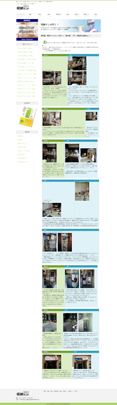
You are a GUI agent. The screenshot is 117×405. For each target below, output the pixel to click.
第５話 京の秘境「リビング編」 (26, 63)
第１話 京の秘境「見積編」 (25, 48)
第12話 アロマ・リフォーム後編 (26, 88)
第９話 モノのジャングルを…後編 (27, 77)
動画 (61, 391)
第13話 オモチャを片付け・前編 (26, 92)
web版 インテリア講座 (24, 150)
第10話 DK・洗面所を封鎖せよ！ (26, 81)
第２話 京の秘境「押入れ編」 (25, 52)
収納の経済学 (21, 154)
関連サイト (71, 391)
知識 (48, 391)
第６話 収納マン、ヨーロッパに (26, 66)
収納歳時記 (21, 136)
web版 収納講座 (22, 147)
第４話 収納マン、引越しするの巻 (27, 59)
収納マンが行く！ (22, 143)
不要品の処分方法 (22, 162)
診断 (45, 391)
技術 (52, 391)
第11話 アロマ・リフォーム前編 (26, 85)
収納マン (65, 391)
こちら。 (36, 3)
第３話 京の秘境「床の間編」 (25, 55)
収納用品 (56, 391)
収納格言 (20, 139)
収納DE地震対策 (22, 158)
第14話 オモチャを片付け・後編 (26, 96)
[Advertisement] (79, 7)
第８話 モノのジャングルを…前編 (27, 74)
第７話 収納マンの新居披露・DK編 (27, 70)
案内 (76, 391)
